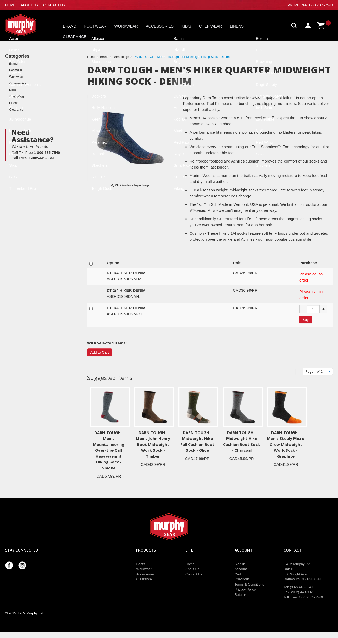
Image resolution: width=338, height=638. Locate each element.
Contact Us (193, 574)
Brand (69, 26)
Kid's (186, 26)
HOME (10, 5)
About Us (192, 569)
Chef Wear (210, 26)
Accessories (160, 26)
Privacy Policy (245, 589)
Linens (237, 26)
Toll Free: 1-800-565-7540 (313, 5)
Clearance (74, 36)
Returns (241, 595)
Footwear (95, 26)
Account (241, 569)
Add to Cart (99, 352)
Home (190, 564)
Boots (140, 564)
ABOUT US (29, 5)
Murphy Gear (27, 25)
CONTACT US (54, 5)
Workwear (126, 26)
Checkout (242, 579)
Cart (238, 574)
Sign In (240, 564)
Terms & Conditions (249, 584)
